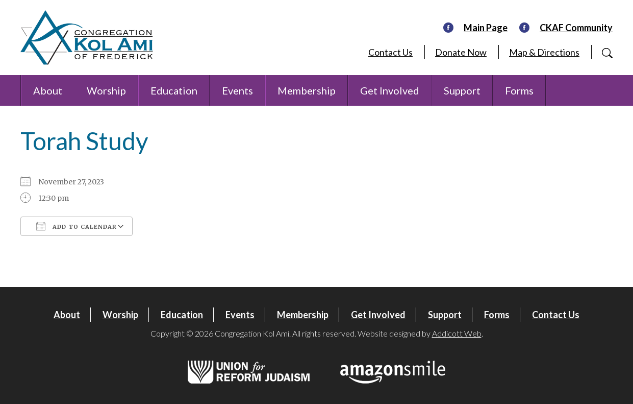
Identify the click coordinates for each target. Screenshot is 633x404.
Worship (106, 90)
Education (173, 90)
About (47, 90)
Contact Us (390, 52)
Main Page (486, 27)
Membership (306, 90)
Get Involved (389, 90)
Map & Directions (544, 52)
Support (462, 90)
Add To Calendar (76, 226)
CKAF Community (576, 27)
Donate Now (461, 52)
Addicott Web (457, 333)
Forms (519, 90)
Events (237, 90)
